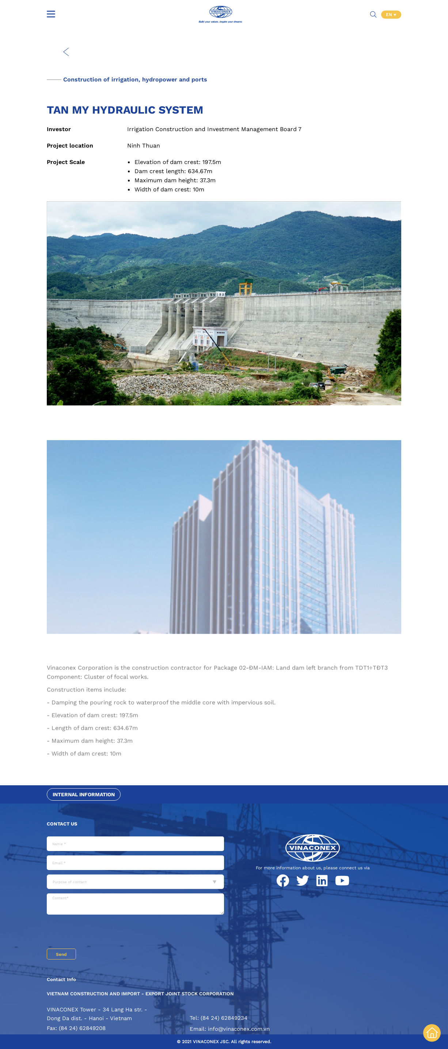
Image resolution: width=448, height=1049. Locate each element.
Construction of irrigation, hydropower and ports (135, 79)
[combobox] (135, 881)
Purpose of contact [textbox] (70, 882)
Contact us (62, 824)
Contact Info (61, 979)
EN (390, 14)
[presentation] (102, 932)
